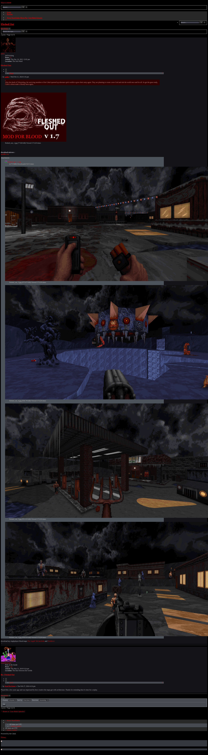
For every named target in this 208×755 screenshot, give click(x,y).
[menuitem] (8, 12)
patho (3, 54)
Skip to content (6, 2)
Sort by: (24, 700)
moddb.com (5, 154)
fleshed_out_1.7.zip (14, 162)
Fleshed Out (7, 24)
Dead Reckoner (6, 663)
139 (11, 667)
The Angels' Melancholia (35, 641)
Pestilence (51, 641)
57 (11, 57)
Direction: (40, 700)
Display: (10, 700)
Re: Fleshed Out (8, 675)
